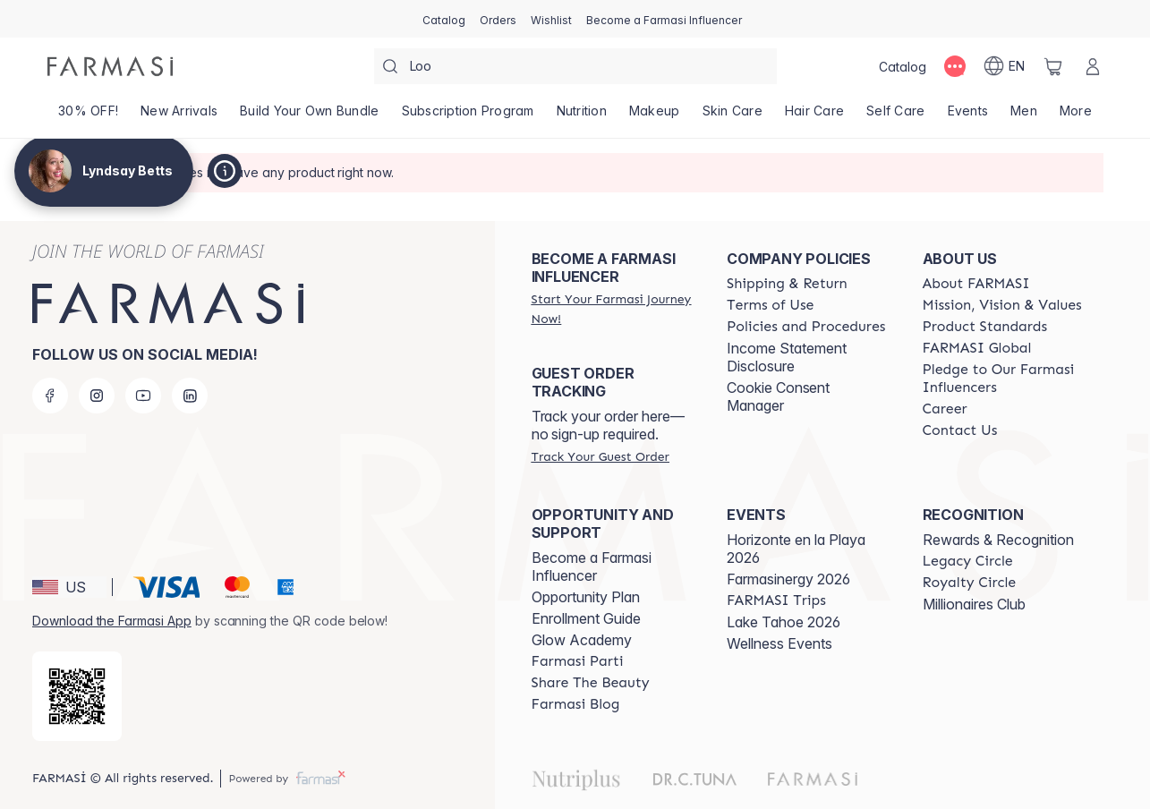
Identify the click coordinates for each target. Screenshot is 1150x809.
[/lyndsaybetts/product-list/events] (968, 116)
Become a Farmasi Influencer (592, 566)
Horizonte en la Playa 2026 (796, 548)
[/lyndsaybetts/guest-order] (600, 456)
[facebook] (50, 395)
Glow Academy (582, 640)
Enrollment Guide (586, 618)
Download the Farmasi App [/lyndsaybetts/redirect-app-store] (112, 620)
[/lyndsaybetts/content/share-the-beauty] (591, 683)
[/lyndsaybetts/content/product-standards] (985, 327)
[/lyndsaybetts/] (110, 66)
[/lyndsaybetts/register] (498, 19)
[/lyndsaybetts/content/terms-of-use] (770, 305)
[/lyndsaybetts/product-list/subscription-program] (467, 116)
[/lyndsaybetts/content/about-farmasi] (976, 284)
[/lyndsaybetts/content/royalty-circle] (970, 583)
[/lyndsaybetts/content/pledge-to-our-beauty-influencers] (1004, 378)
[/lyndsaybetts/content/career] (945, 409)
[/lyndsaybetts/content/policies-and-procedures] (806, 327)
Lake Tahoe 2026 (783, 622)
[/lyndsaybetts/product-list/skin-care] (732, 116)
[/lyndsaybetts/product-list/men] (1024, 116)
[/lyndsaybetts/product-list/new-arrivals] (179, 116)
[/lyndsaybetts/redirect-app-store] (77, 696)
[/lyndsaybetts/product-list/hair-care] (814, 116)
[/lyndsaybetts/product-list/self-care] (896, 116)
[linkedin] (190, 395)
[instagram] (97, 395)
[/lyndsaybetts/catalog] (444, 19)
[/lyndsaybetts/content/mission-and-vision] (1002, 305)
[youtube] (143, 395)
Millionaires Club (974, 604)
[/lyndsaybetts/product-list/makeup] (654, 116)
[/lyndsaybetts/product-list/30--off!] (88, 116)
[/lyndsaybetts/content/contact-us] (960, 430)
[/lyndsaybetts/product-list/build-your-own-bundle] (309, 116)
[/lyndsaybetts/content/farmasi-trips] (776, 600)
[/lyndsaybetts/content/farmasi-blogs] (576, 704)
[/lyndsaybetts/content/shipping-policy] (787, 284)
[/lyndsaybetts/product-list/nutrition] (581, 116)
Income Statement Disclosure (787, 357)
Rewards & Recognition (998, 540)
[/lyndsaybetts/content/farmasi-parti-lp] (578, 661)
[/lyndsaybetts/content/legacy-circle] (968, 561)
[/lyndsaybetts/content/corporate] (977, 348)
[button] (69, 587)
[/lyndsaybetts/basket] (1053, 66)
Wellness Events (779, 643)
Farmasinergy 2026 (788, 579)
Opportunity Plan (586, 597)
